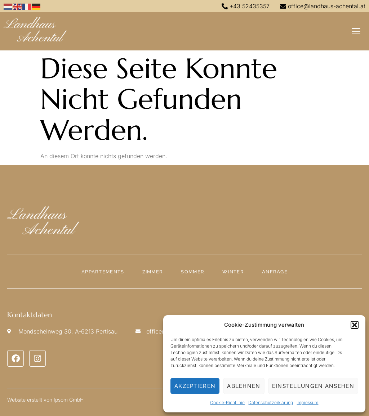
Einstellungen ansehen (313, 386)
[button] (354, 324)
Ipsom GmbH (69, 400)
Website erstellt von (29, 400)
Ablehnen (243, 386)
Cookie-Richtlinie (227, 402)
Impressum (307, 402)
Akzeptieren (194, 386)
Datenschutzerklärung (270, 402)
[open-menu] (356, 31)
